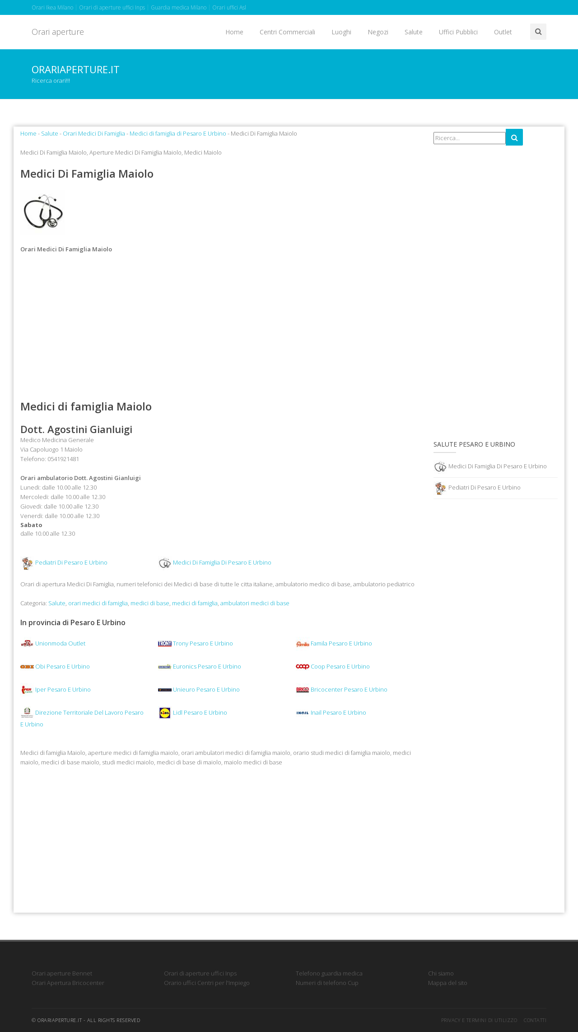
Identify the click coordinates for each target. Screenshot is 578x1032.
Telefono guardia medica (329, 973)
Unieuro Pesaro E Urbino (199, 689)
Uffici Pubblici (458, 32)
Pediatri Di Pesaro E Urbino (71, 563)
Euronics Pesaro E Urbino (199, 666)
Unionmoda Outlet (52, 643)
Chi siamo (441, 973)
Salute (414, 32)
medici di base (150, 603)
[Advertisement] (220, 327)
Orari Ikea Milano (52, 7)
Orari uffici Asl (229, 7)
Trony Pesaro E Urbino (195, 643)
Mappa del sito (447, 983)
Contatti (535, 1020)
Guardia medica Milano (178, 7)
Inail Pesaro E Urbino (331, 712)
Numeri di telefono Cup (327, 983)
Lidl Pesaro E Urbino (192, 712)
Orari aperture (58, 31)
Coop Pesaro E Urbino (333, 666)
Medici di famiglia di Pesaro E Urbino (178, 133)
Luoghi (341, 32)
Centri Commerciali (287, 32)
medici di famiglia (195, 603)
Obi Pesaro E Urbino (55, 666)
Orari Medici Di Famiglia (94, 133)
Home (234, 32)
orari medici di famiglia (98, 603)
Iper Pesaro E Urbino (55, 689)
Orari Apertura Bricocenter (68, 983)
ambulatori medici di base (254, 603)
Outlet (503, 32)
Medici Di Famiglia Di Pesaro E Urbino (222, 563)
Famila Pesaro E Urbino (334, 643)
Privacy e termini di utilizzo (479, 1020)
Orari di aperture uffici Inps (112, 7)
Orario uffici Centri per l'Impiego (207, 983)
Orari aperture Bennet (62, 973)
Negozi (378, 32)
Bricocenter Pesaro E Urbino (341, 689)
